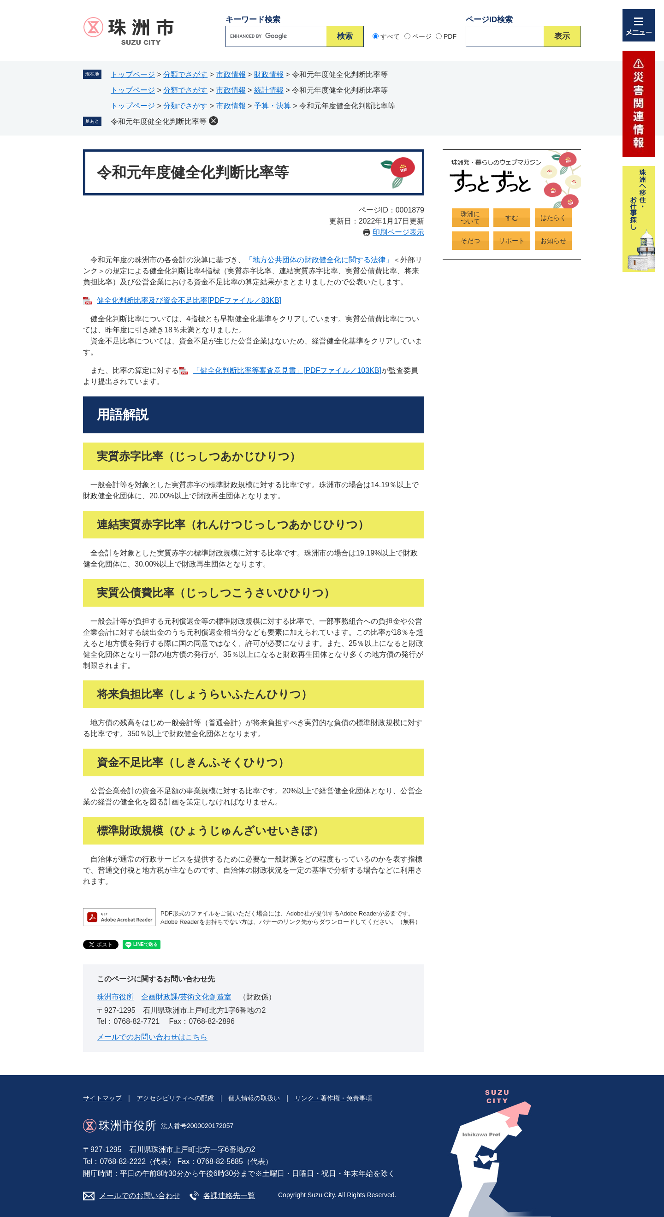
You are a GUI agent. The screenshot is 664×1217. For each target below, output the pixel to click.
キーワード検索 (252, 19)
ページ (422, 36)
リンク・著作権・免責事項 (333, 1098)
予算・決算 (272, 106)
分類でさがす (185, 74)
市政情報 (231, 74)
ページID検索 (489, 19)
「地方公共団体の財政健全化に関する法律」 (319, 260)
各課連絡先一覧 (229, 1195)
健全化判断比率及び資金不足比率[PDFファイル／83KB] (189, 300)
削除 (213, 120)
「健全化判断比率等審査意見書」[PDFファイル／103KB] (287, 370)
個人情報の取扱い (254, 1098)
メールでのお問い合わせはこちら (152, 1037)
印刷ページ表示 (398, 232)
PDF (450, 36)
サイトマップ (102, 1098)
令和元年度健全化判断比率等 (159, 121)
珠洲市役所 (115, 997)
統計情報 (269, 90)
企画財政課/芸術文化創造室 (186, 997)
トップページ (133, 74)
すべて (390, 36)
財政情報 (269, 74)
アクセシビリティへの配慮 (175, 1098)
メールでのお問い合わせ (139, 1195)
